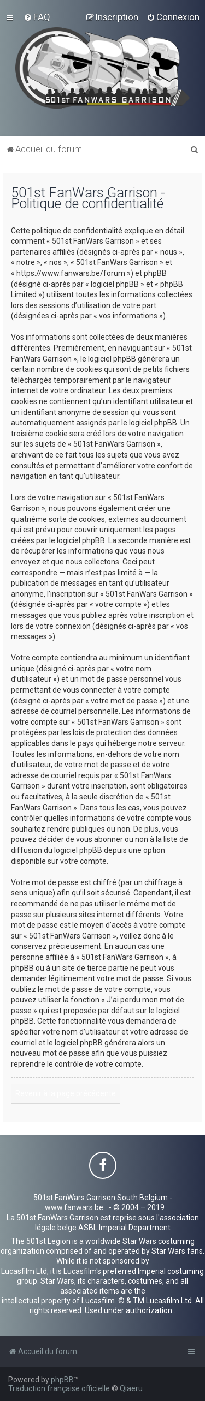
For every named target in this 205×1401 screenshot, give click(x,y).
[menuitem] (37, 17)
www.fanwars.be (74, 1207)
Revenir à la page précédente (65, 1093)
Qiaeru (131, 1388)
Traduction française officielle (59, 1388)
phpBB (62, 1379)
